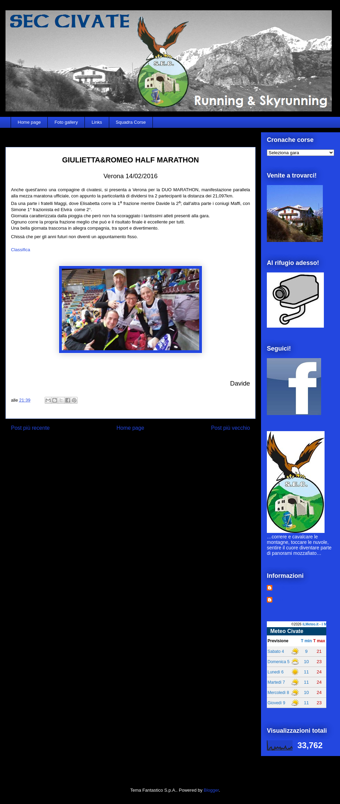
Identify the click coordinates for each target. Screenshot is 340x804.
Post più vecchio (230, 428)
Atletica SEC (287, 587)
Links (97, 122)
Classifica (20, 249)
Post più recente (30, 428)
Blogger (211, 790)
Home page (29, 122)
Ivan (278, 599)
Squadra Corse (131, 122)
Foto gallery (66, 122)
